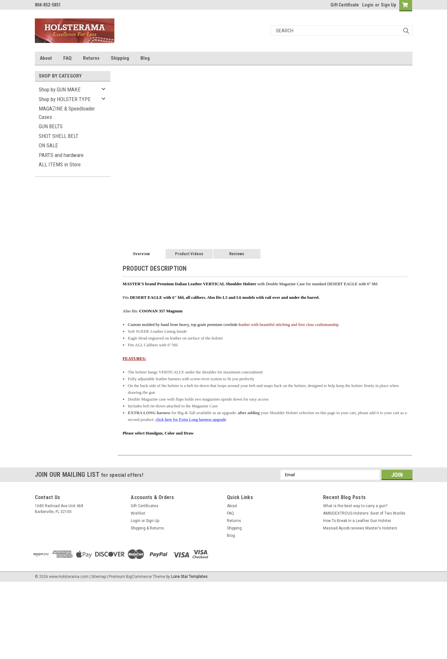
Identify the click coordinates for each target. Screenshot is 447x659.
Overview (141, 253)
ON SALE (48, 145)
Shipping (120, 58)
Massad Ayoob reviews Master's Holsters (360, 528)
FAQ (67, 58)
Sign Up (388, 4)
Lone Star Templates (189, 576)
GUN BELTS (51, 126)
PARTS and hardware (61, 155)
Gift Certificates (144, 506)
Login (367, 4)
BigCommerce (139, 576)
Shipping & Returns (147, 528)
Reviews (236, 253)
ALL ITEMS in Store (60, 164)
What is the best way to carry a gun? (355, 506)
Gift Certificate (344, 4)
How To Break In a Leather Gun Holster (357, 520)
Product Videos (189, 253)
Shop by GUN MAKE (60, 89)
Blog (145, 58)
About (46, 58)
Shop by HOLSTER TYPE (65, 99)
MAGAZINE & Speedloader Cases (67, 112)
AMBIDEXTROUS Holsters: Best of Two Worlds (364, 513)
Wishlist (138, 513)
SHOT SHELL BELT (58, 136)
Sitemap (98, 576)
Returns (91, 58)
